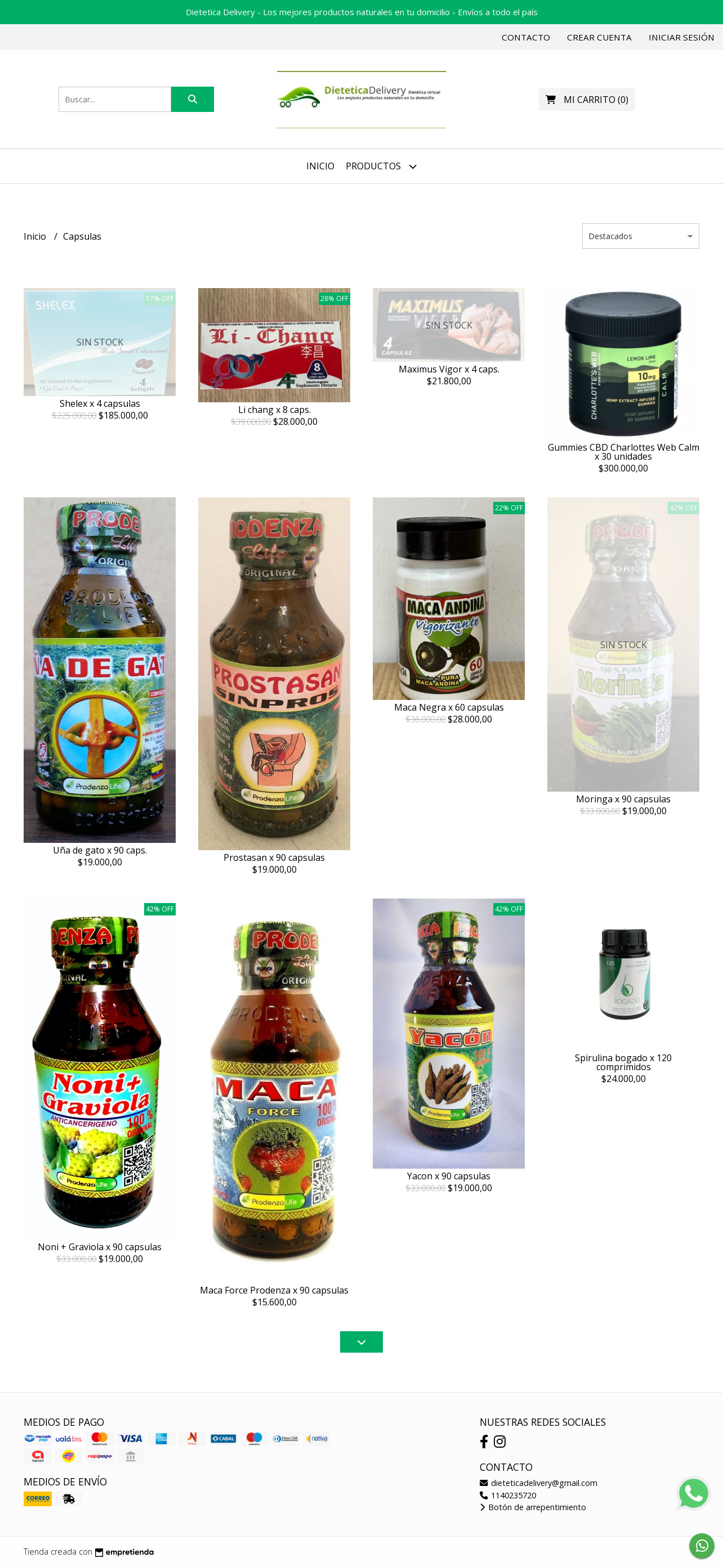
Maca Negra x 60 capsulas (449, 707)
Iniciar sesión (682, 37)
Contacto (526, 37)
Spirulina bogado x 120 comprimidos (623, 1062)
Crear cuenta (599, 37)
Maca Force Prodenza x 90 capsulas (274, 1290)
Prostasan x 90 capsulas (274, 857)
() (587, 99)
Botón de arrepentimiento (533, 1507)
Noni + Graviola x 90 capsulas (100, 1247)
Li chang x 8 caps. (274, 409)
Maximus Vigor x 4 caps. (449, 369)
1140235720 (508, 1495)
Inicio (320, 166)
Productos (381, 166)
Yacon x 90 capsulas (448, 1176)
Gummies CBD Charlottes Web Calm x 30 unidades (623, 452)
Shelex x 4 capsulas (100, 403)
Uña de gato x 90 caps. (100, 850)
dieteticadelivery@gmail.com (538, 1483)
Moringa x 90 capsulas (623, 799)
